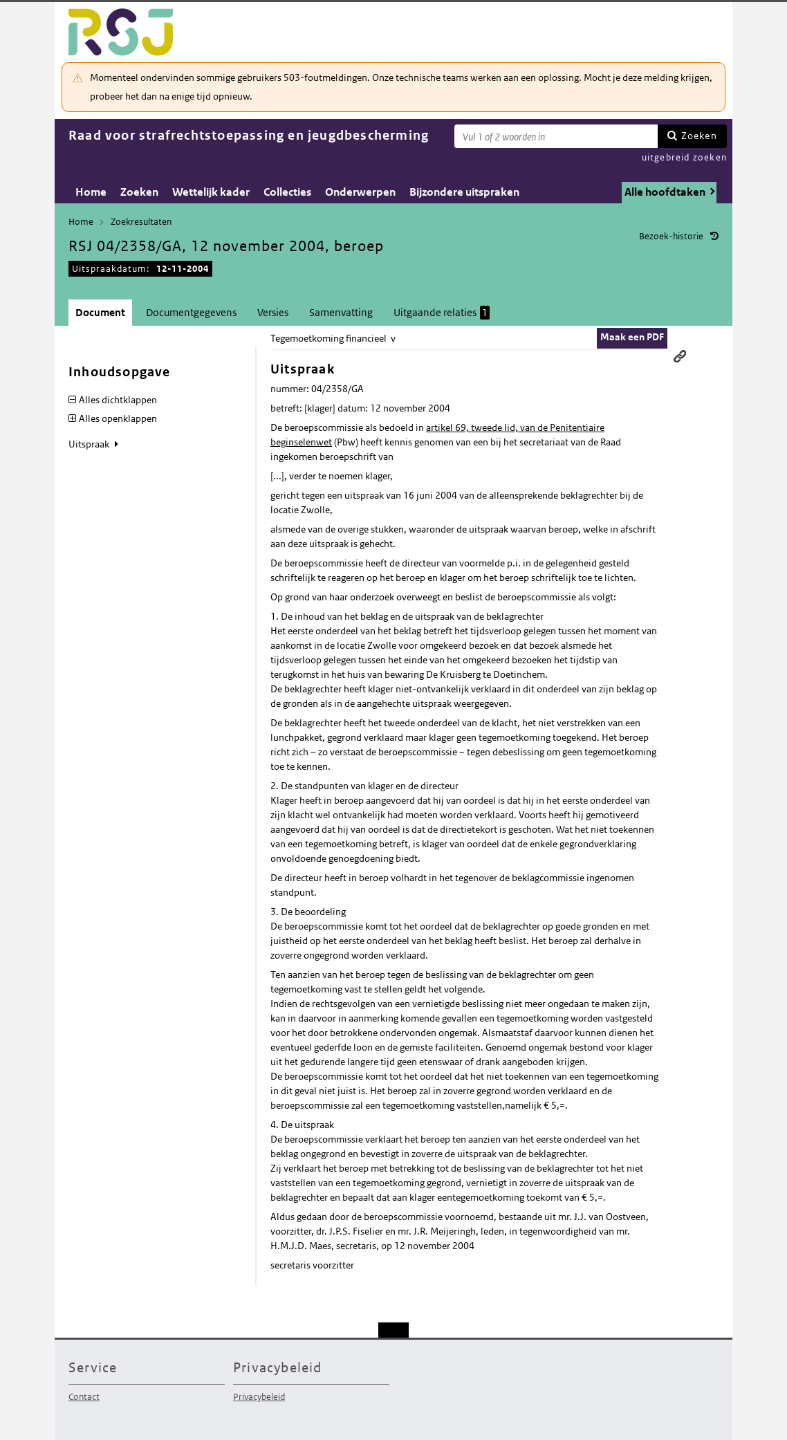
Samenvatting (341, 312)
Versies (272, 312)
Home (91, 192)
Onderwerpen (360, 192)
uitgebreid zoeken (684, 157)
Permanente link (680, 356)
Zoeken (699, 135)
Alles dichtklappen (118, 400)
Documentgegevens (191, 312)
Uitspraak (89, 444)
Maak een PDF (632, 337)
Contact (84, 1397)
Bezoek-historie (671, 236)
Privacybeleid (259, 1397)
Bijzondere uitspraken (464, 192)
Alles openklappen (118, 418)
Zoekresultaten (141, 222)
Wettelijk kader (211, 192)
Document (100, 312)
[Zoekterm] (556, 136)
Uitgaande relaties (441, 313)
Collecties (287, 192)
